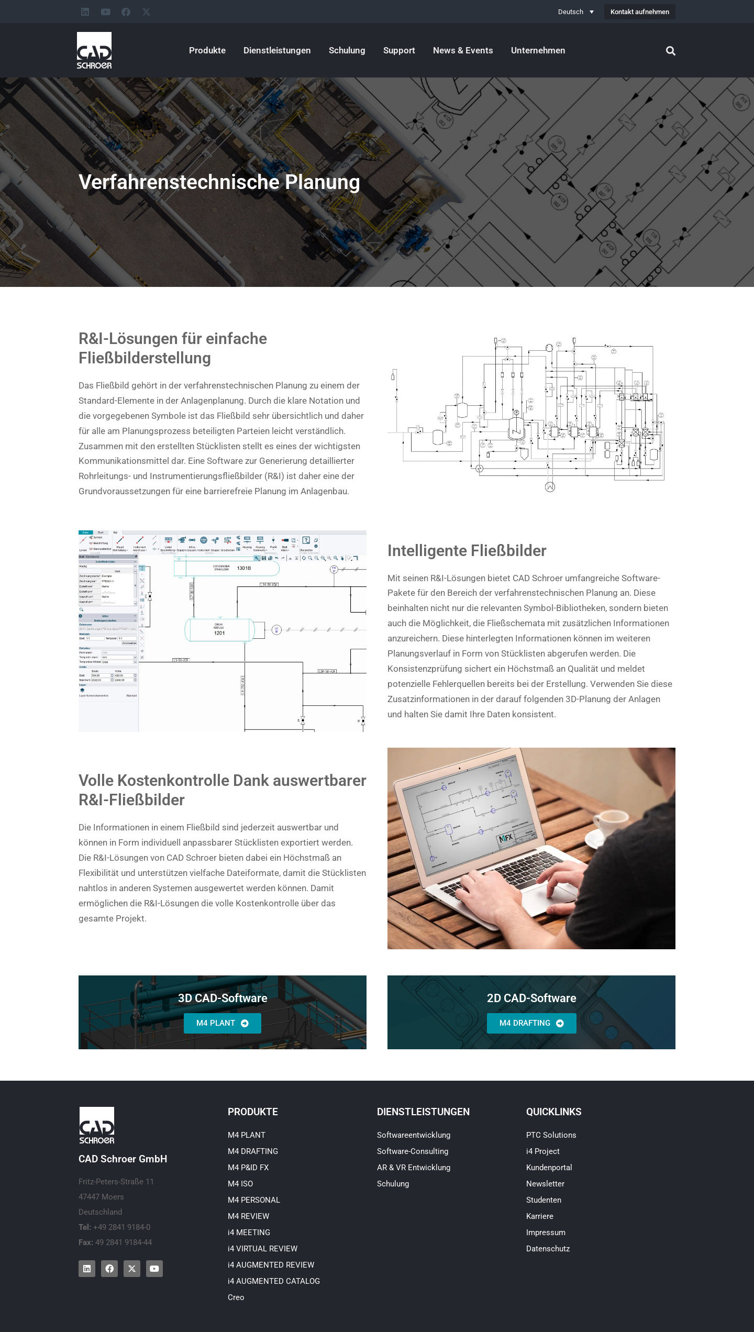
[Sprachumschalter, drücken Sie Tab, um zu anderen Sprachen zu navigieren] (576, 11)
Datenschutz (548, 1248)
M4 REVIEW (248, 1216)
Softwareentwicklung (413, 1135)
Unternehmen (538, 50)
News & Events (463, 50)
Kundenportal (549, 1167)
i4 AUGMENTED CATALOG (274, 1281)
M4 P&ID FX (248, 1167)
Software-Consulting (412, 1151)
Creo (236, 1297)
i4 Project (543, 1151)
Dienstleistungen (277, 50)
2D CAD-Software (531, 998)
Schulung (347, 50)
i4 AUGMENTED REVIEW (271, 1265)
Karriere (539, 1216)
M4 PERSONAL (254, 1200)
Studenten (543, 1200)
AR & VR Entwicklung (413, 1167)
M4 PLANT (246, 1135)
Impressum (546, 1232)
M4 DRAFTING (253, 1151)
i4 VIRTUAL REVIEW (262, 1248)
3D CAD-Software (223, 998)
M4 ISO (240, 1184)
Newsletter (545, 1184)
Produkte (207, 50)
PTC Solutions (551, 1135)
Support (399, 50)
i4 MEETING (249, 1232)
